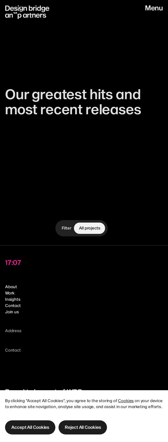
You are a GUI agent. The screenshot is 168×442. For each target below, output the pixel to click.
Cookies (126, 400)
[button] (30, 427)
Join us (12, 311)
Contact (13, 305)
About (11, 286)
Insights (12, 299)
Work (9, 292)
